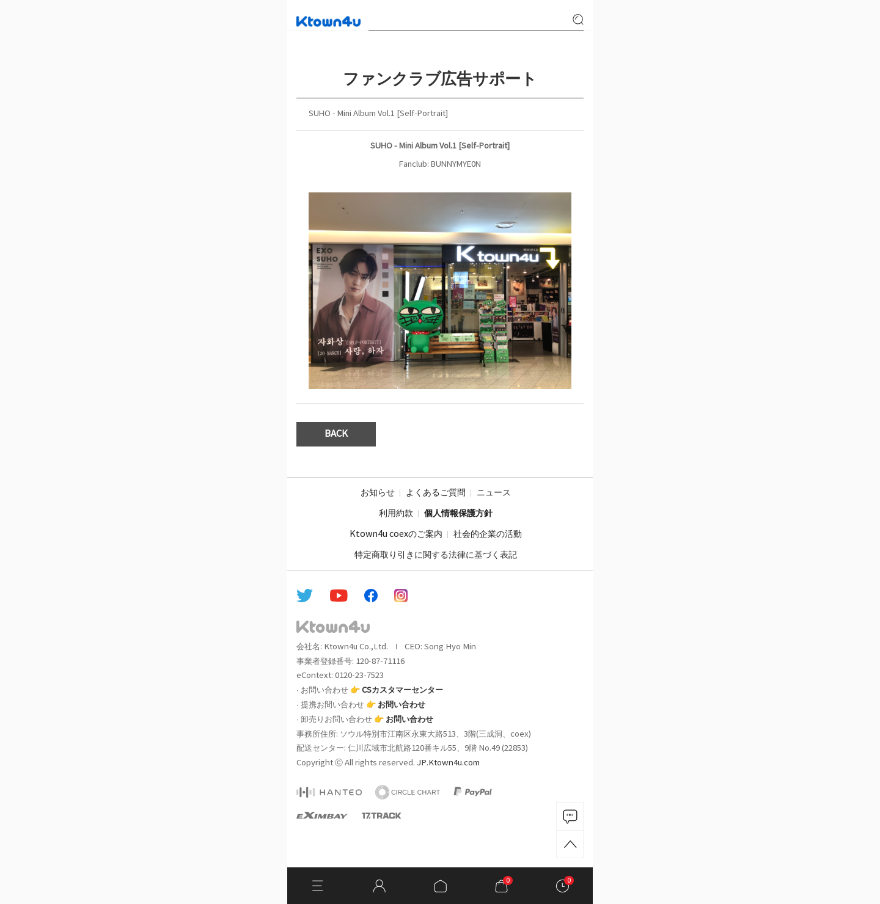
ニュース (494, 493)
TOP (570, 844)
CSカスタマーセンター (402, 690)
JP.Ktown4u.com (448, 763)
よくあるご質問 (436, 493)
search (578, 19)
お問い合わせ (401, 705)
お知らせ (378, 493)
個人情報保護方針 (458, 514)
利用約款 (396, 514)
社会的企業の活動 (487, 534)
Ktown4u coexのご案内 (396, 534)
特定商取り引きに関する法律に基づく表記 (435, 555)
